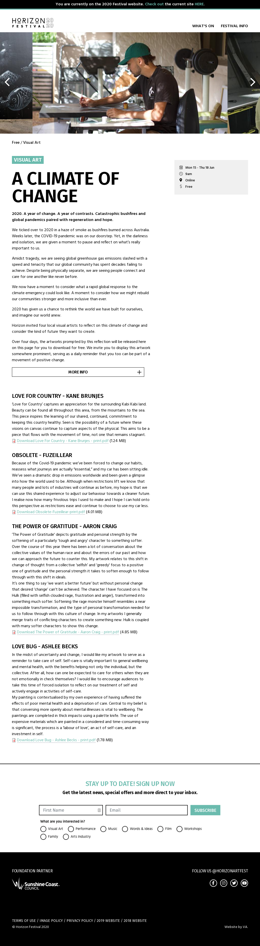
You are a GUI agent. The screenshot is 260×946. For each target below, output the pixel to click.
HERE (199, 4)
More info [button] (105, 372)
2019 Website (108, 921)
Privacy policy (80, 921)
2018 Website (135, 921)
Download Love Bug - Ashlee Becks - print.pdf (56, 740)
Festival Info (234, 26)
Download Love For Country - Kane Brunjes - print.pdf (63, 441)
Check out (154, 4)
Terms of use (24, 921)
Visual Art (32, 142)
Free (16, 142)
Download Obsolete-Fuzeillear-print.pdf (51, 512)
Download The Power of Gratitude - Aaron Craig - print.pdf (68, 632)
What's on (203, 26)
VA (245, 927)
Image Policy (51, 921)
